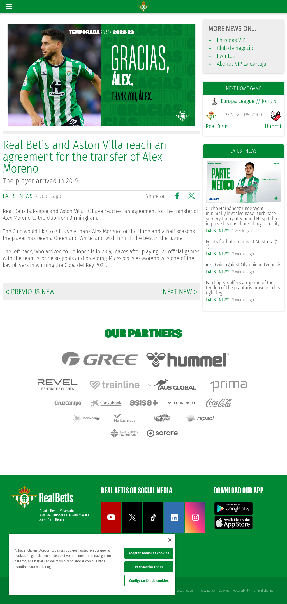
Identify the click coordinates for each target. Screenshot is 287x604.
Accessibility (241, 590)
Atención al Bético (51, 520)
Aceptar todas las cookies (149, 553)
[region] (92, 564)
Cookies (224, 590)
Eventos (222, 56)
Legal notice (185, 590)
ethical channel (264, 590)
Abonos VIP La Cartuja (237, 64)
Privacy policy (206, 590)
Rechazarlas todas (149, 567)
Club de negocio (231, 48)
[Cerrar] (170, 540)
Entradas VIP (227, 40)
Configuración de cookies (149, 580)
